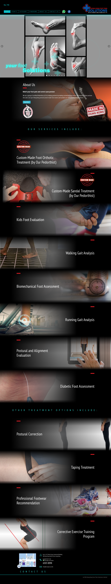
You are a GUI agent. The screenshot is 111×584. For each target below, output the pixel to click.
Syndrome (33, 11)
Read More (26, 102)
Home (7, 11)
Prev (2, 46)
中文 (8, 5)
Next (109, 46)
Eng (5, 5)
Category (23, 11)
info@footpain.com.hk (48, 567)
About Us (43, 11)
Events (14, 11)
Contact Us (54, 11)
